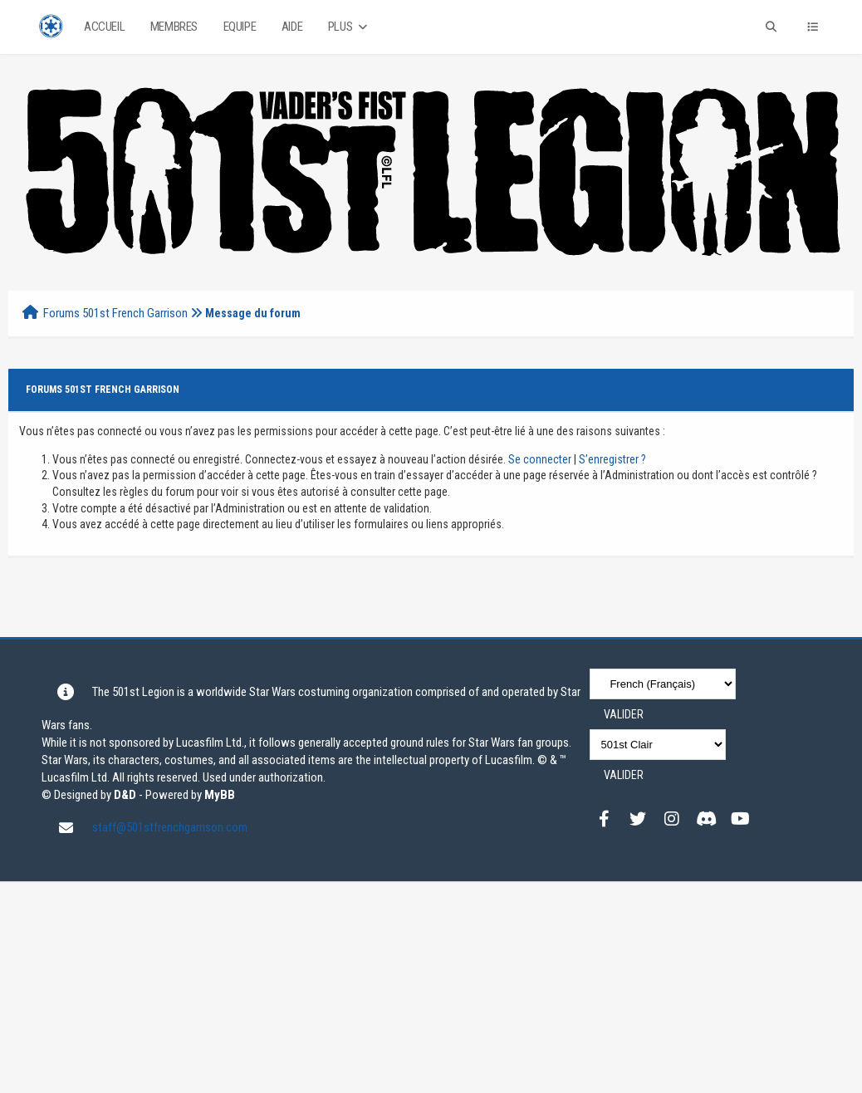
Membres (174, 26)
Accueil (104, 26)
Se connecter (539, 459)
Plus (349, 27)
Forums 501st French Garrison (115, 313)
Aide (292, 26)
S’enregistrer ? (612, 459)
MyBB (219, 794)
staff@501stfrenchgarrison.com (169, 827)
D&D (125, 794)
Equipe (240, 26)
